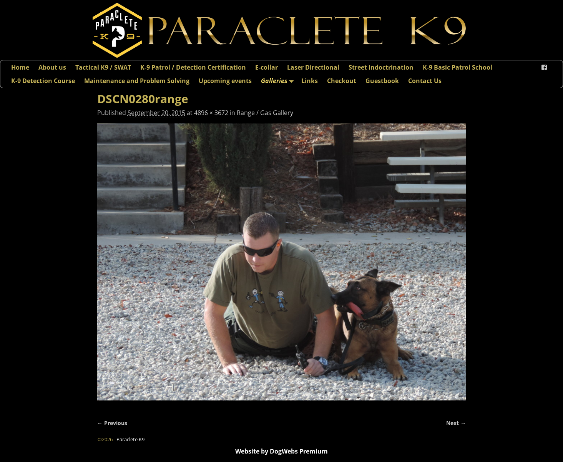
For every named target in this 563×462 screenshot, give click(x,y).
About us (52, 67)
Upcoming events (225, 81)
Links (309, 81)
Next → (456, 423)
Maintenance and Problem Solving (136, 81)
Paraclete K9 (130, 439)
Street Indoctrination (381, 67)
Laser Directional (313, 67)
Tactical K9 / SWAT (103, 67)
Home (20, 67)
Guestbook (382, 81)
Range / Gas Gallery (265, 112)
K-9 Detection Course (43, 81)
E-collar (266, 67)
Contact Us (425, 81)
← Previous (112, 423)
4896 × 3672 (211, 112)
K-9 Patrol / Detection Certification (193, 67)
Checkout (341, 81)
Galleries (279, 80)
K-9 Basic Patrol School (457, 67)
